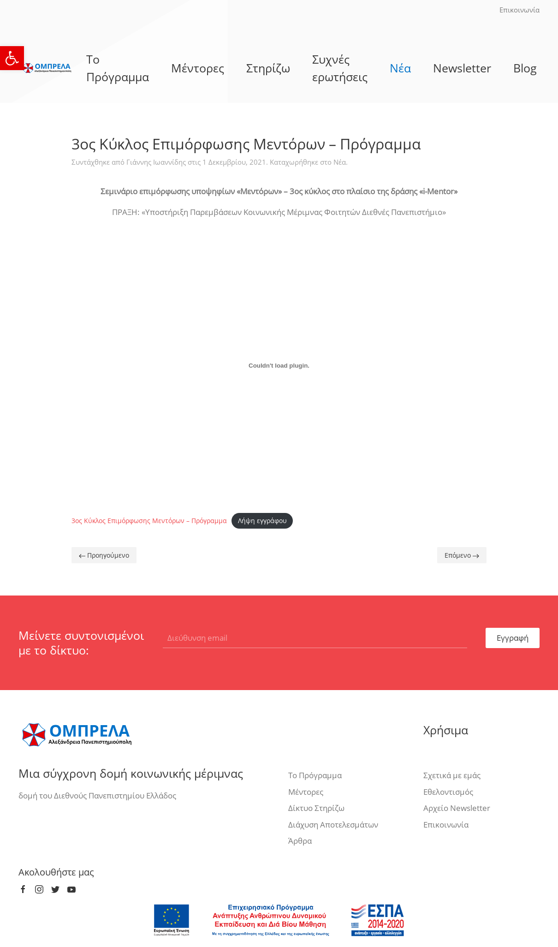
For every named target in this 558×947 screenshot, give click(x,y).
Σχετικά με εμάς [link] (452, 775)
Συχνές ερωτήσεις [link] (340, 67)
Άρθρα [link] (300, 840)
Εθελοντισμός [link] (448, 791)
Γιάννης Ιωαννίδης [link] (156, 162)
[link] (12, 58)
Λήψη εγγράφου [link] (262, 520)
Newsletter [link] (462, 68)
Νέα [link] (400, 68)
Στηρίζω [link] (268, 68)
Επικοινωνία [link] (519, 9)
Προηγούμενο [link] (104, 555)
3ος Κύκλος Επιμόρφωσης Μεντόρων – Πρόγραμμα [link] (149, 520)
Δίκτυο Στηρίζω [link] (316, 808)
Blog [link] (525, 68)
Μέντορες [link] (197, 68)
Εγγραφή (512, 637)
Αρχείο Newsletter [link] (456, 808)
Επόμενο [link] (462, 555)
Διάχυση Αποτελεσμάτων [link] (333, 824)
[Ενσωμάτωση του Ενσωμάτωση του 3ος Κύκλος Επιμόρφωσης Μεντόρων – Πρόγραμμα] (279, 365)
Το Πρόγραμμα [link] (117, 67)
